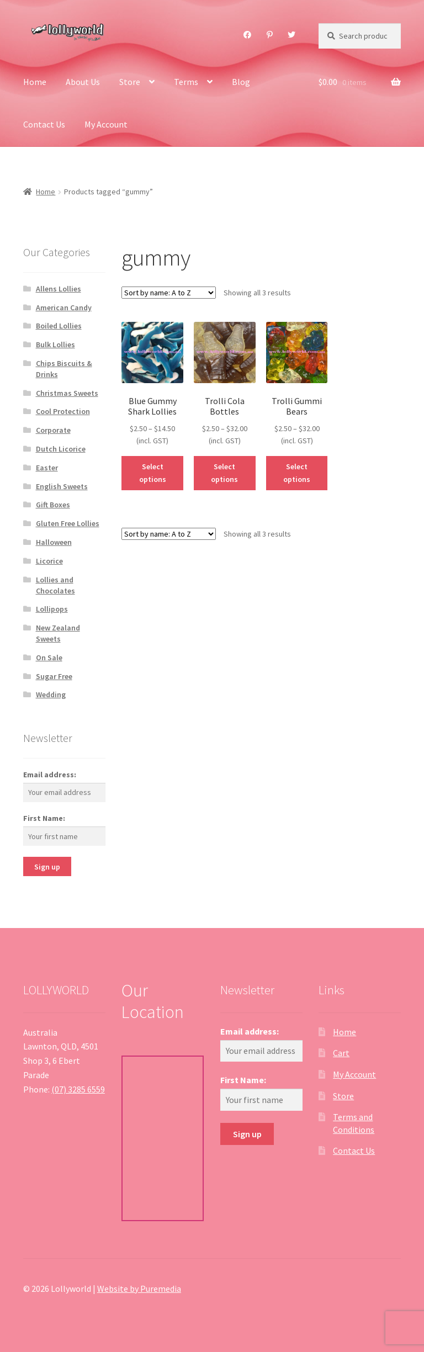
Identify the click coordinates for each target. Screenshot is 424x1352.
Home (34, 81)
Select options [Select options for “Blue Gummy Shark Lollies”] (152, 473)
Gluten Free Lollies (67, 523)
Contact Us (44, 124)
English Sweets (62, 486)
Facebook (247, 34)
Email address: (49, 775)
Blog (241, 81)
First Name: (44, 818)
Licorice (49, 561)
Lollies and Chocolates (55, 585)
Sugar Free (54, 676)
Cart (341, 1052)
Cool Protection (63, 411)
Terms (186, 81)
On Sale (49, 657)
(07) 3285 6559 (78, 1089)
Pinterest (270, 34)
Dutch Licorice (61, 449)
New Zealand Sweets (58, 633)
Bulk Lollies (55, 344)
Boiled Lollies (59, 326)
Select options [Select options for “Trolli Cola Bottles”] (224, 473)
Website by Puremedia (139, 1288)
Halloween (54, 542)
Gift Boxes (53, 505)
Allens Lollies (58, 289)
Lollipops (52, 609)
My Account (106, 124)
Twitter (292, 34)
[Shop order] (168, 293)
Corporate (53, 430)
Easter (47, 468)
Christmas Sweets (67, 393)
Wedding (51, 694)
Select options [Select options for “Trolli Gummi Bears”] (296, 473)
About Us (83, 81)
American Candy (64, 307)
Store (129, 81)
